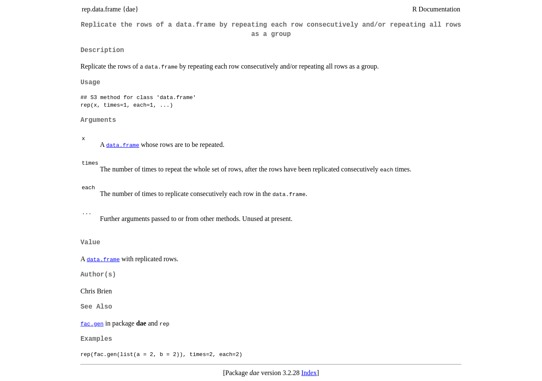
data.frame (122, 145)
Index (309, 372)
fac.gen (92, 323)
